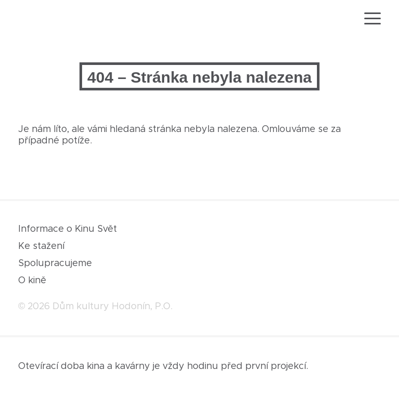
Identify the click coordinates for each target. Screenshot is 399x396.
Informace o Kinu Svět (67, 229)
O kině (32, 280)
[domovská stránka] (48, 20)
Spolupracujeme (55, 263)
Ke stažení (41, 246)
